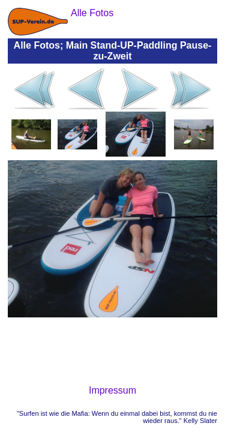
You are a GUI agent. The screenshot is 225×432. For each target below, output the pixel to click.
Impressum (112, 390)
